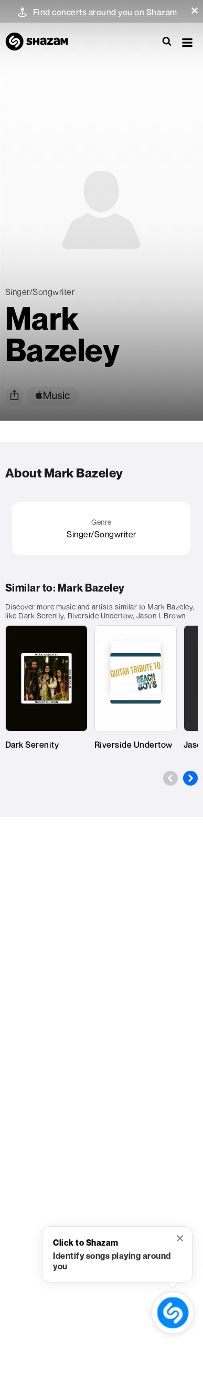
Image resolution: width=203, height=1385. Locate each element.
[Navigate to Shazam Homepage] (42, 42)
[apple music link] (52, 395)
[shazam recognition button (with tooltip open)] (173, 1312)
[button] (194, 10)
